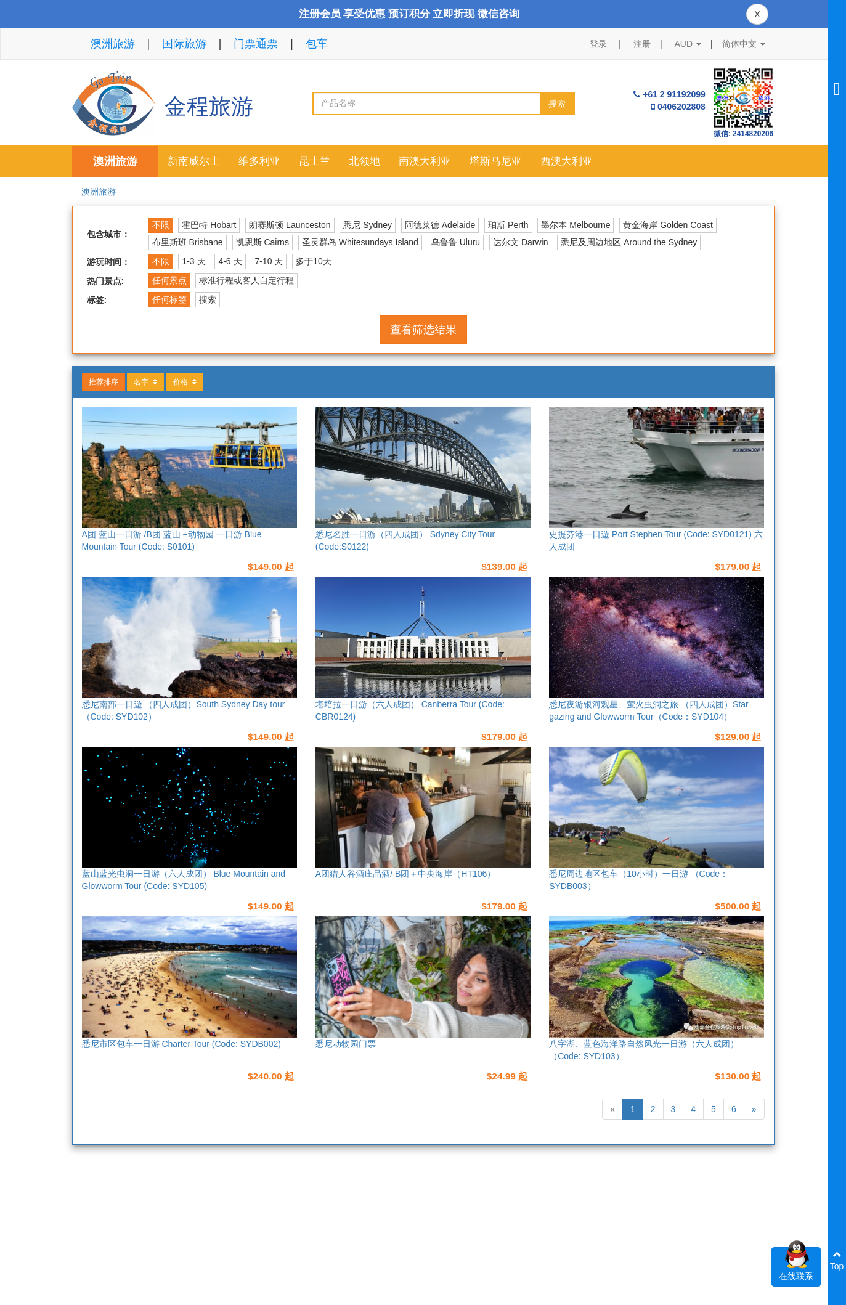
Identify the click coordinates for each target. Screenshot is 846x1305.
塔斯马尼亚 (496, 161)
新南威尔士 (194, 161)
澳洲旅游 (113, 44)
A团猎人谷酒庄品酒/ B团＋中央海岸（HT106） (405, 874)
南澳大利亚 (425, 161)
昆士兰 (314, 161)
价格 (185, 382)
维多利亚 (259, 161)
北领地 (364, 161)
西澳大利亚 (566, 161)
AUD (688, 44)
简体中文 (743, 44)
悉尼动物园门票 (345, 1044)
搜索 (557, 103)
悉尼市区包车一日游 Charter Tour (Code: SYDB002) (181, 1044)
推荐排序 (103, 382)
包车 (317, 44)
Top (837, 1260)
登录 (598, 44)
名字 (145, 382)
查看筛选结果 (423, 329)
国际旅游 (184, 44)
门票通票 (256, 44)
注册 (642, 44)
